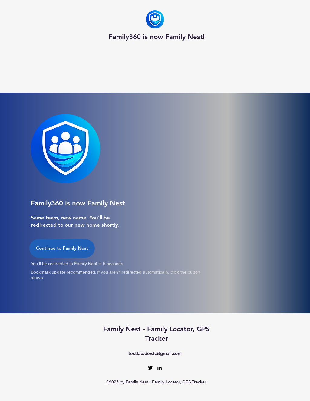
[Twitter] (150, 368)
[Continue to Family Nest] (62, 248)
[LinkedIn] (160, 368)
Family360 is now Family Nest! (157, 37)
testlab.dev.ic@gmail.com (155, 353)
